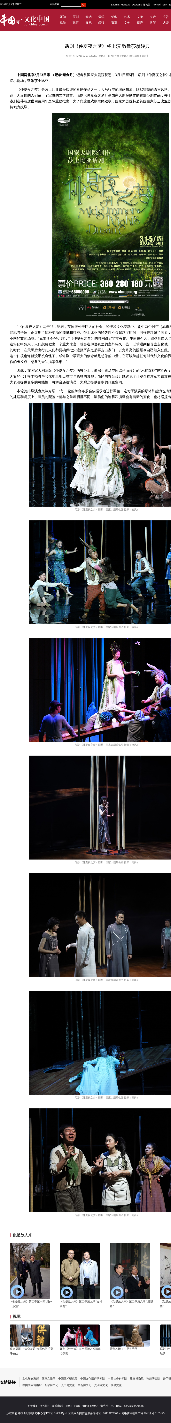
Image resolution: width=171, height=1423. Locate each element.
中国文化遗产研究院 (92, 1378)
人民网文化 (68, 1385)
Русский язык (160, 4)
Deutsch (136, 4)
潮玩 (88, 17)
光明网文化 (101, 1385)
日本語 (146, 4)
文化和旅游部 (30, 1378)
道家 (114, 22)
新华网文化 (51, 1385)
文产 (153, 17)
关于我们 (32, 1405)
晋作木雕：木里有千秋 (123, 1348)
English (115, 4)
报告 (166, 17)
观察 (76, 22)
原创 (76, 17)
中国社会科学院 (117, 1378)
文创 (127, 22)
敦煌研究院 (153, 1378)
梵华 (114, 17)
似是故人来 (22, 1235)
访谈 (166, 22)
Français (125, 4)
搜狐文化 (116, 1385)
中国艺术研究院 (67, 1378)
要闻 (63, 17)
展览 (88, 22)
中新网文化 (84, 1385)
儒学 (101, 17)
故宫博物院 (137, 1378)
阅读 (101, 22)
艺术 (127, 17)
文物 (140, 17)
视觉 (63, 22)
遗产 (140, 22)
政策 (153, 22)
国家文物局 (48, 1378)
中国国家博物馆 (32, 1385)
